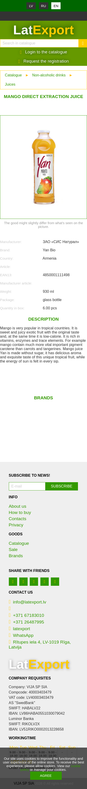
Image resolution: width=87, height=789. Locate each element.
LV (31, 6)
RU (43, 6)
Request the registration (43, 61)
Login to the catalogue (43, 52)
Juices (10, 84)
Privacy (16, 524)
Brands (16, 555)
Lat (43, 30)
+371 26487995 (26, 622)
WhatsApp (21, 635)
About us (17, 506)
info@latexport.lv (27, 602)
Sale (13, 549)
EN (56, 6)
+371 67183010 (26, 615)
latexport (19, 628)
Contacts (17, 518)
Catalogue (13, 75)
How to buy (20, 512)
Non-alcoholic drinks (49, 75)
